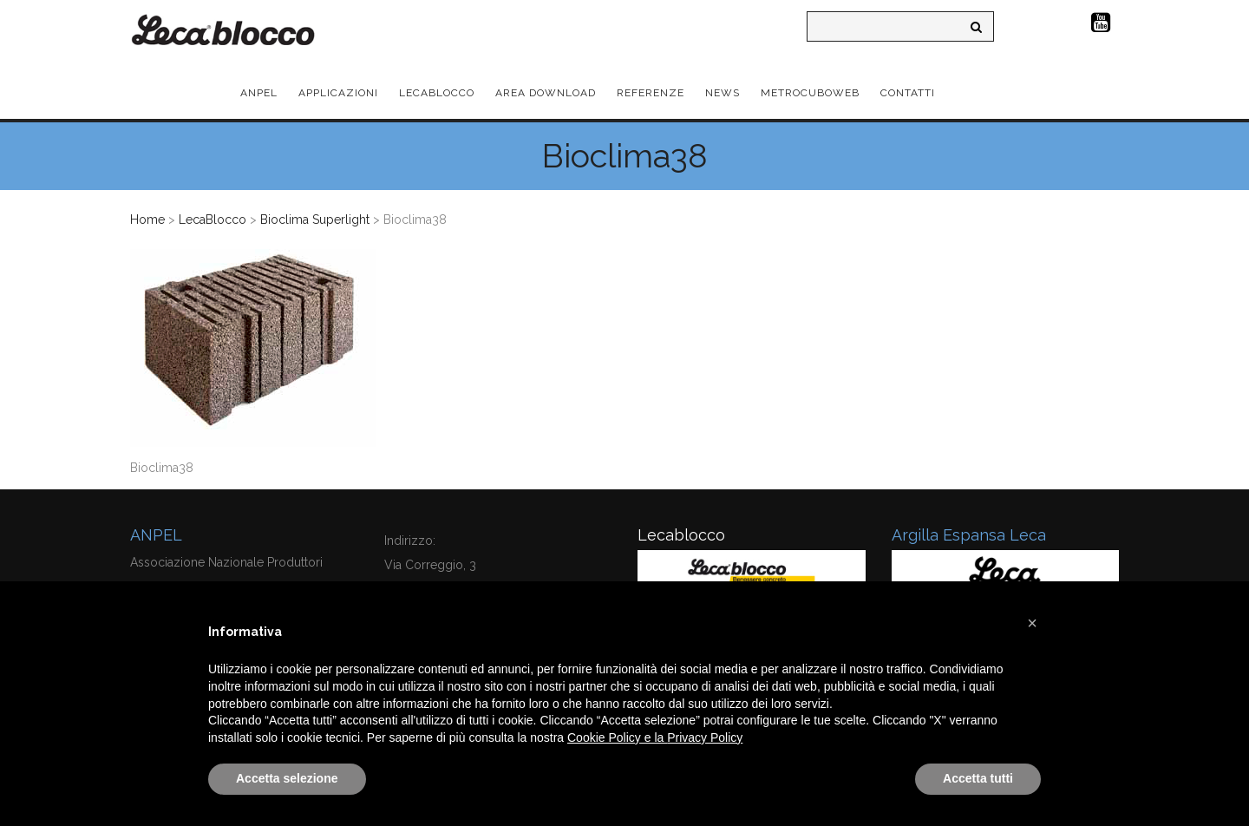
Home (147, 219)
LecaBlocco (212, 219)
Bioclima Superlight (314, 219)
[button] (1032, 623)
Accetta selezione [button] (287, 778)
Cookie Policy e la (617, 737)
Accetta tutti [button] (978, 778)
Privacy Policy (704, 737)
